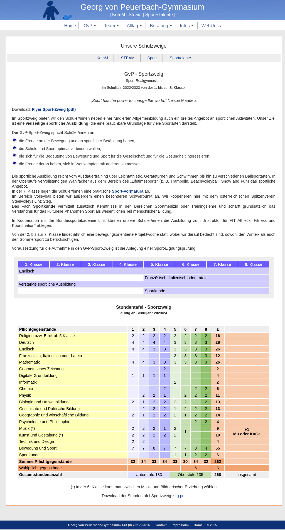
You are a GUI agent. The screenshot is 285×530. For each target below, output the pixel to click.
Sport (152, 58)
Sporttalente (181, 58)
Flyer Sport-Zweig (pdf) (54, 109)
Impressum (180, 525)
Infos (187, 25)
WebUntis (211, 25)
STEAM (127, 58)
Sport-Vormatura (127, 192)
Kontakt (161, 525)
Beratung (161, 25)
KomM (102, 58)
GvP (89, 25)
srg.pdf (179, 496)
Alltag (134, 25)
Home (70, 25)
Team (111, 25)
